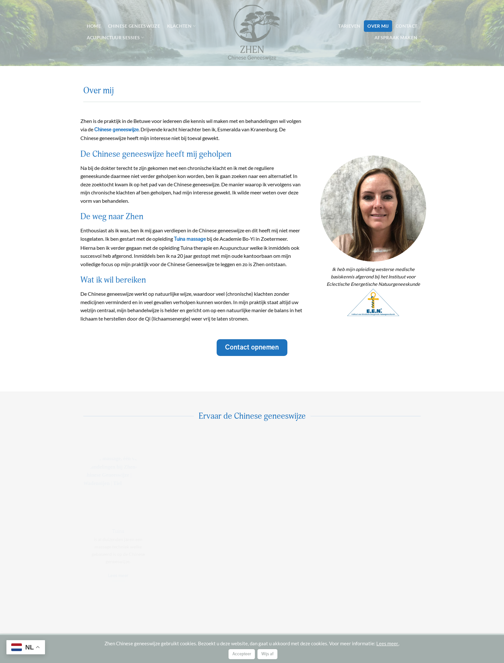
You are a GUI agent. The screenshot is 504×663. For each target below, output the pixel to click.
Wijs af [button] (267, 654)
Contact (406, 26)
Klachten (181, 26)
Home (94, 26)
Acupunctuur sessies (115, 37)
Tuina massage (187, 239)
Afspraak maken (395, 37)
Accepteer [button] (241, 654)
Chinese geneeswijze (134, 26)
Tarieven (349, 26)
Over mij (378, 26)
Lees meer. (387, 644)
